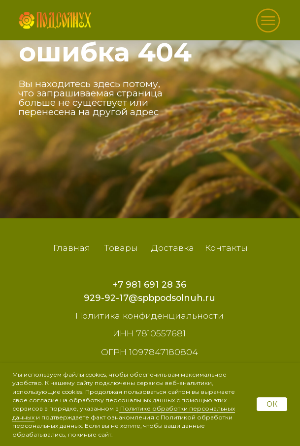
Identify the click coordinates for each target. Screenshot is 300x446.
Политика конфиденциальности (149, 315)
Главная (71, 247)
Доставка (172, 247)
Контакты (226, 247)
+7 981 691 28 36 (149, 284)
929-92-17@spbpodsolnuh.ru (149, 298)
